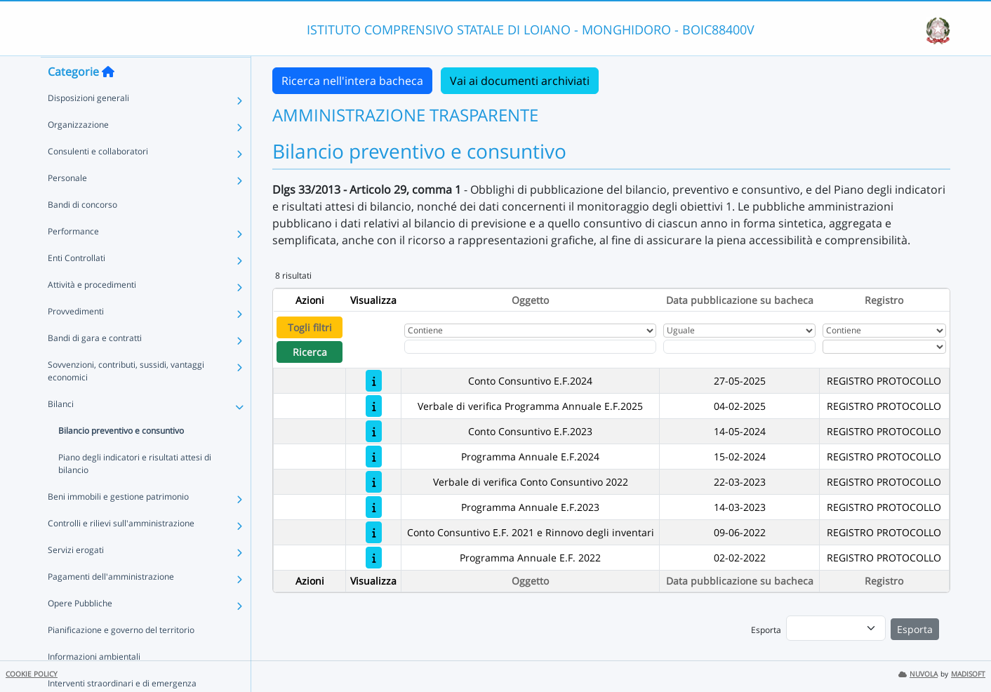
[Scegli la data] (739, 347)
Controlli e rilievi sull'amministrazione (121, 551)
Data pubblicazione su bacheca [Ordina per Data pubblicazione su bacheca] (739, 300)
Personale (67, 205)
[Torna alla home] (108, 99)
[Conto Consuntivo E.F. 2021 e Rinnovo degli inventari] (374, 532)
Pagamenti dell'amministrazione (111, 604)
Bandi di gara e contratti (95, 365)
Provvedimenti (76, 339)
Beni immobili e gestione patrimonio (118, 524)
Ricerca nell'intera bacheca (352, 80)
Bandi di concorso (82, 232)
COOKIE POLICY (32, 674)
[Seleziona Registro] (884, 347)
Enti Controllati (76, 285)
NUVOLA (918, 674)
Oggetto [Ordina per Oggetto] (530, 300)
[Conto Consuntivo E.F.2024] (374, 381)
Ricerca (310, 352)
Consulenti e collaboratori (98, 179)
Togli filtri (310, 327)
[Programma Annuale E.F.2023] (374, 507)
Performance (73, 259)
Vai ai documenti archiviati (520, 80)
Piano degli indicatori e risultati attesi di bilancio (134, 491)
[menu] (836, 628)
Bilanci (61, 431)
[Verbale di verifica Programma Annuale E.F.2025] (374, 406)
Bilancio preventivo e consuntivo (121, 458)
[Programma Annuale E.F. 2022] (374, 557)
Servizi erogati (76, 577)
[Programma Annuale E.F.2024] (374, 456)
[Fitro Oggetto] (530, 347)
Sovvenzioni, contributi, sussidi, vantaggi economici (126, 398)
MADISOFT (968, 674)
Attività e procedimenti (92, 312)
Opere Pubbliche (80, 631)
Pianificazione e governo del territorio (121, 657)
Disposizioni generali (88, 125)
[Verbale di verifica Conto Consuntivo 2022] (374, 482)
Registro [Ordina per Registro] (884, 300)
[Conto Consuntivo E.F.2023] (374, 431)
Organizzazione (78, 152)
